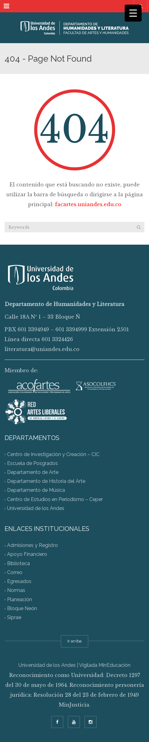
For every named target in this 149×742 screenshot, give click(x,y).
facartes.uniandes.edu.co (88, 204)
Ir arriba (74, 641)
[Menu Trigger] (133, 13)
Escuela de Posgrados (32, 463)
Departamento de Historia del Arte (46, 481)
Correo (14, 572)
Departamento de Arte (32, 472)
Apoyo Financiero (27, 554)
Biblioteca (18, 563)
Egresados (19, 582)
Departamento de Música (36, 490)
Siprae (14, 618)
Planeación (19, 599)
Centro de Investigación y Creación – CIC (53, 454)
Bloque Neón (22, 608)
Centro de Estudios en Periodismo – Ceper (55, 499)
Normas (16, 590)
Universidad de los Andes (35, 508)
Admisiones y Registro (32, 545)
